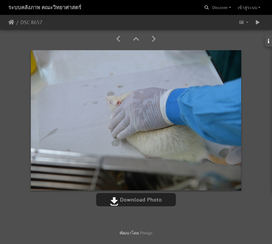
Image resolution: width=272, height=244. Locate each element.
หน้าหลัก (11, 22)
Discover (220, 7)
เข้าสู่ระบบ (247, 7)
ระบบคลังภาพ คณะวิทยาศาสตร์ (44, 7)
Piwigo (146, 233)
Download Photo (136, 199)
